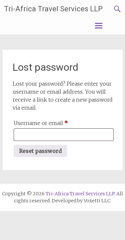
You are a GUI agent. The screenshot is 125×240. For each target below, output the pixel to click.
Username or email (52, 122)
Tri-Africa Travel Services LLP (53, 9)
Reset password (40, 151)
